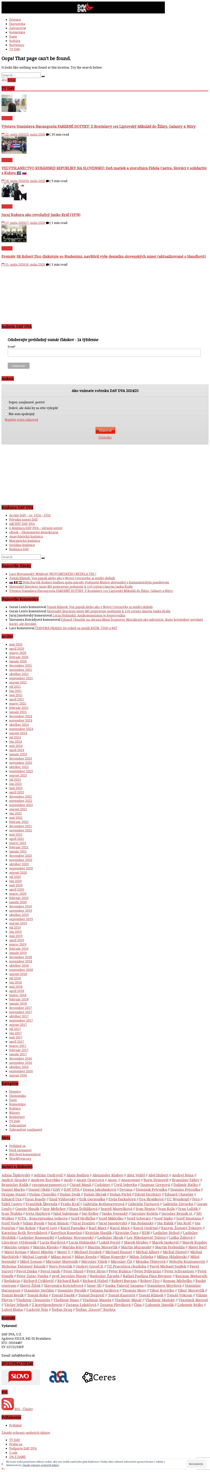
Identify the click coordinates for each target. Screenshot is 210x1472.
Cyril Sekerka (125, 1184)
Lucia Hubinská (82, 1242)
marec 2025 (17, 703)
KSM (146, 1232)
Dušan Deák (70, 1194)
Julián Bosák (33, 1223)
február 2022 (18, 822)
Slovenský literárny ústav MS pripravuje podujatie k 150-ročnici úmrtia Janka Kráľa (71, 586)
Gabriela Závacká (178, 1203)
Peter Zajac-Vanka (32, 1275)
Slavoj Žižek (30, 1285)
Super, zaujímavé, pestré (25, 402)
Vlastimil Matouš (193, 1299)
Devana (126, 1189)
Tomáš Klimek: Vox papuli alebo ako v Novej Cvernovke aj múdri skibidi (62, 578)
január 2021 (18, 851)
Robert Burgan (124, 1280)
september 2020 (21, 868)
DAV (57, 1189)
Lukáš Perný (109, 1242)
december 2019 (20, 906)
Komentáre (17, 32)
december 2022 (20, 796)
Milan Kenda (86, 1256)
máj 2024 (15, 746)
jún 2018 (15, 982)
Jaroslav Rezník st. (177, 1213)
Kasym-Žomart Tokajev (181, 1227)
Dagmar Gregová (155, 1184)
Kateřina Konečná (66, 1232)
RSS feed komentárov (25, 1154)
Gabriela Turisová (143, 1203)
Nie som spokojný (20, 414)
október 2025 (19, 674)
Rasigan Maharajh (191, 1275)
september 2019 (21, 919)
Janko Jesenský (115, 1213)
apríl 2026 (16, 648)
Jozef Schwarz (139, 1218)
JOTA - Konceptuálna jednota (43, 1218)
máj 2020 (15, 885)
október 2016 (19, 1067)
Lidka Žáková (181, 1237)
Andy (68, 1179)
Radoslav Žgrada (105, 1275)
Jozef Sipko (163, 1218)
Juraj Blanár (58, 1223)
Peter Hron (96, 1271)
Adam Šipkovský (16, 1175)
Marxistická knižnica (24, 541)
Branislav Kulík (15, 1184)
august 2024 (18, 733)
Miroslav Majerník (62, 1261)
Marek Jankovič (165, 1242)
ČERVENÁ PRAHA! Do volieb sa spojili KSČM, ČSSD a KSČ (76, 628)
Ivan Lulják (188, 1208)
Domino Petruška (185, 1189)
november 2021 (20, 830)
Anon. (113, 1179)
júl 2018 (15, 978)
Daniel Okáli (39, 1189)
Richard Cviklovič (38, 1280)
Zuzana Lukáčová (81, 1304)
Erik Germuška (92, 1199)
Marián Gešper (17, 1247)
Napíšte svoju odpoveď (21, 420)
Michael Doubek (88, 1251)
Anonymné (130, 1179)
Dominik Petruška (151, 1189)
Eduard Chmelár (179, 1194)
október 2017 (19, 1016)
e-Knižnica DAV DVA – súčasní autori (35, 528)
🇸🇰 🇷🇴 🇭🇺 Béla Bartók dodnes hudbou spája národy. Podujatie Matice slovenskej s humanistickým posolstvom (89, 582)
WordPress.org (20, 1158)
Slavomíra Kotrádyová (63, 1285)
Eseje (13, 36)
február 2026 (18, 657)
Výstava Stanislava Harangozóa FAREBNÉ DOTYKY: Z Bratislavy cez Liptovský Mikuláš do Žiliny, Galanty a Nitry (99, 126)
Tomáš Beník (13, 1295)
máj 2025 (15, 695)
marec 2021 (17, 843)
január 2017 (18, 1054)
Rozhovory (16, 45)
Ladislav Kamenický (36, 1237)
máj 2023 (15, 788)
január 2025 (18, 712)
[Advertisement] (105, 293)
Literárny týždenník (19, 1242)
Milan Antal (61, 1256)
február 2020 (18, 898)
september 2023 (21, 771)
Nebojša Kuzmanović (187, 1261)
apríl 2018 (16, 991)
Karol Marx (120, 1227)
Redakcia (12, 1280)
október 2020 (19, 864)
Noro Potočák (60, 1266)
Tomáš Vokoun (179, 1295)
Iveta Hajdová (38, 1213)
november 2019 (20, 910)
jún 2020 (15, 881)
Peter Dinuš (73, 1271)
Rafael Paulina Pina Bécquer (147, 1275)
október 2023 (19, 767)
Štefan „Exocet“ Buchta (95, 1309)
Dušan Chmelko (42, 1194)
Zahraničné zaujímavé (25, 1129)
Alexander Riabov (107, 1175)
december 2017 (20, 1008)
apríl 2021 (16, 839)
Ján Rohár (27, 1227)
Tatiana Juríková (104, 1290)
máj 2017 (15, 1037)
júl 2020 (15, 877)
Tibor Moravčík (191, 1290)
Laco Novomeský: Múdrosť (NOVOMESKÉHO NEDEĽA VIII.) (52, 574)
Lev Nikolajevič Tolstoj (146, 1237)
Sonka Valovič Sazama (124, 1285)
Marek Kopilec (194, 1242)
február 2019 (18, 949)
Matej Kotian (15, 1251)
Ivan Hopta (145, 1208)
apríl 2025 (16, 699)
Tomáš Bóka (37, 1295)
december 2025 (20, 665)
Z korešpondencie (47, 1304)
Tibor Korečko (162, 1290)
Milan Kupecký (113, 1256)
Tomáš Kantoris (121, 1295)
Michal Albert (147, 1251)
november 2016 (20, 1063)
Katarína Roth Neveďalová (24, 1232)
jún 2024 (15, 741)
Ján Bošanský (142, 1223)
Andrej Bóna (183, 1175)
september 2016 (21, 1071)
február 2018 (18, 999)
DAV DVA (72, 1189)
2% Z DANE (17, 1457)
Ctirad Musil (80, 1184)
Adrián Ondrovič (48, 1175)
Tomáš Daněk (63, 1295)
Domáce (15, 19)
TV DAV (14, 49)
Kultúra (14, 41)
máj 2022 (15, 818)
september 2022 (21, 805)
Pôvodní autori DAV (23, 519)
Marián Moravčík (103, 1247)
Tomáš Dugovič (91, 1295)
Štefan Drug (62, 1309)
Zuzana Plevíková (115, 1304)
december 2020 (20, 856)
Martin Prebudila (170, 1247)
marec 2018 (17, 995)
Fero (196, 1199)
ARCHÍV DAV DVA (22, 524)
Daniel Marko (13, 1189)
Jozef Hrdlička (83, 1218)
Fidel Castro (12, 1203)
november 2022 (20, 801)
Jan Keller (90, 1213)
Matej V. (64, 1251)
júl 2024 (15, 737)
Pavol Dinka (26, 1271)
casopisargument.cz (49, 1184)
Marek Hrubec (136, 1242)
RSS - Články (24, 1409)
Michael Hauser (118, 1251)
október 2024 (19, 725)
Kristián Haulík (98, 1232)
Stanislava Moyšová (164, 1285)
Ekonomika (17, 24)
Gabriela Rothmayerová (104, 1203)
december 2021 (20, 826)
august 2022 (18, 809)
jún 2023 (15, 784)
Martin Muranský (136, 1247)
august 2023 (18, 775)
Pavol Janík (50, 1271)
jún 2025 (15, 691)
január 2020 (18, 902)
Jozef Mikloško (111, 1218)
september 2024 (21, 729)
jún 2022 (15, 813)
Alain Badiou (77, 1175)
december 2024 (20, 716)
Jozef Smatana (188, 1218)
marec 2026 (17, 653)
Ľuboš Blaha (12, 1309)
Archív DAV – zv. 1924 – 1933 (30, 515)
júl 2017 (15, 1029)
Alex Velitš (136, 1175)
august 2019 (18, 923)
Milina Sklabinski (172, 1256)
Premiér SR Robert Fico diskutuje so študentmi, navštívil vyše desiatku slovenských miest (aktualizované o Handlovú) (104, 256)
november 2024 (20, 720)
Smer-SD (94, 1285)
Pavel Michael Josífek (168, 1266)
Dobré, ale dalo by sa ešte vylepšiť (31, 408)
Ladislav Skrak (110, 1237)
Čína (138, 1304)
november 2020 (20, 860)
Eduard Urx (12, 1199)
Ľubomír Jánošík (159, 1304)
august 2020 (18, 872)
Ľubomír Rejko (190, 1304)
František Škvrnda (41, 1203)
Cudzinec (102, 1184)
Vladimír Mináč (128, 1299)
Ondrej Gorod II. (90, 1266)
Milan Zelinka (141, 1256)
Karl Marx (98, 1227)
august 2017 (18, 1025)
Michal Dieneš (175, 1251)
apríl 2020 (16, 889)
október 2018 (19, 965)
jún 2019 (15, 932)
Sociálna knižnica (22, 545)
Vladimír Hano (66, 1299)
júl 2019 (15, 927)
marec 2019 (17, 944)
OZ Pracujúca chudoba (126, 1266)
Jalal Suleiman (65, 1213)
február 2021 (18, 847)
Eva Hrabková (151, 1199)
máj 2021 (15, 834)
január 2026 (18, 661)
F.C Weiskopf (178, 1199)
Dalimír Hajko (185, 1184)
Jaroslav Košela (144, 1213)
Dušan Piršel (120, 1194)
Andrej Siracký (14, 1179)
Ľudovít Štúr (37, 1309)
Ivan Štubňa (12, 1213)
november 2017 (20, 1012)
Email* (11, 346)
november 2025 (20, 670)
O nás (13, 1452)
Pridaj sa (15, 1444)
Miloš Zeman (31, 1261)
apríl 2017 (16, 1041)
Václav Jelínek (16, 1304)
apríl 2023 (16, 792)
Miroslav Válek (94, 1261)
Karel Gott (48, 1227)
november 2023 (20, 763)
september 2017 (21, 1020)
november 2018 (20, 961)
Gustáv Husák (27, 1208)
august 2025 (18, 682)
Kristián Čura (127, 1232)
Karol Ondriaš (145, 1227)
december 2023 (20, 758)
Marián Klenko (46, 1247)
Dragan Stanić (14, 1194)
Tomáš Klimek (151, 1295)
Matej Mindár (42, 1251)
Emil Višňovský (62, 1199)
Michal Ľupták (34, 1256)
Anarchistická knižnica (26, 536)
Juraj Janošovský (113, 1223)
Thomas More (134, 1290)
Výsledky (105, 437)
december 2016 (20, 1058)
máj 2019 (15, 936)
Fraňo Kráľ (70, 1203)
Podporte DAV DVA (23, 1448)
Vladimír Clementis (33, 1299)
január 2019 (18, 953)
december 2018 (20, 957)
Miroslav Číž (121, 1261)
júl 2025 (15, 687)
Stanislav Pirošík (71, 1290)
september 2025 (21, 678)
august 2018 (18, 974)
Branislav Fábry (185, 1179)
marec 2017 (17, 1046)
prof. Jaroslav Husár (69, 1275)
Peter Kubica (120, 1271)
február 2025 (18, 708)
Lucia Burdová (52, 1242)
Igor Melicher (54, 1208)
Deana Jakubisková (99, 1189)
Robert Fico (150, 1280)
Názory (14, 1113)
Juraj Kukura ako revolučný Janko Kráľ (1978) (41, 214)
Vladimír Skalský (160, 1299)
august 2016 (18, 1075)
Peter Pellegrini (147, 1271)
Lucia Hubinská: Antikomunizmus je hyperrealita (89, 615)
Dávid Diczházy (148, 1194)
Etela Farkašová (122, 1199)
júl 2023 (15, 779)
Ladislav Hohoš (166, 1232)
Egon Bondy (35, 1199)
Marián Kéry (73, 1247)
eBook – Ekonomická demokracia (33, 532)
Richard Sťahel (95, 1280)
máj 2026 (15, 644)
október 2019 (19, 915)
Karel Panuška (73, 1227)
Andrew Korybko (45, 1179)
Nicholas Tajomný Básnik (24, 1266)
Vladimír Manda (97, 1299)
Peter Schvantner (179, 1271)
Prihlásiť (15, 1425)
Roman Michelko (177, 1280)
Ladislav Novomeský (76, 1237)
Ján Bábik (165, 1223)
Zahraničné (17, 28)
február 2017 (18, 1050)
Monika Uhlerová (151, 1261)
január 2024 (18, 754)
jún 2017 (15, 1033)
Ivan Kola (166, 1208)
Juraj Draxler (83, 1223)
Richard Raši (68, 1280)
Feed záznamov (20, 1150)
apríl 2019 (16, 940)
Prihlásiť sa (17, 1146)
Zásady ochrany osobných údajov (26, 1433)
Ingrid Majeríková (116, 1208)
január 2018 (18, 1003)
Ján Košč (184, 1223)
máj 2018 (15, 987)
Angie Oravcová (90, 1179)
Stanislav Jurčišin (39, 1290)
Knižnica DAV (19, 549)
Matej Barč (197, 1247)
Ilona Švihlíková (83, 1208)
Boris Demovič (156, 1179)
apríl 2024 (16, 750)
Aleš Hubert (158, 1175)
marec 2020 (17, 894)
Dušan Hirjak (95, 1194)
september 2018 (21, 970)
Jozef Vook (10, 1223)
